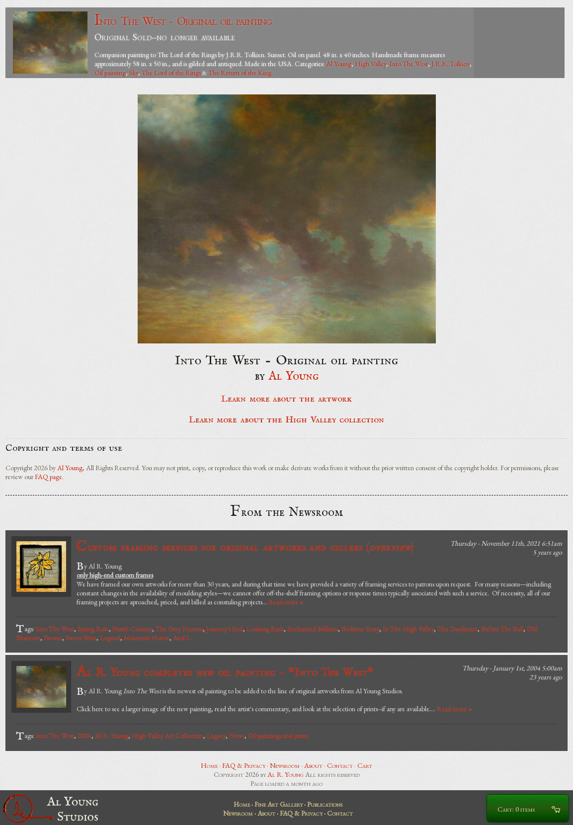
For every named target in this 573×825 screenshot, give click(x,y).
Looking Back (265, 628)
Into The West (409, 63)
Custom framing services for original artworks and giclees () (245, 547)
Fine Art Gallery (278, 804)
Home (209, 765)
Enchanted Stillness (312, 628)
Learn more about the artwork (286, 399)
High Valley (370, 63)
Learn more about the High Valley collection (286, 420)
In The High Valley (408, 628)
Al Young (338, 63)
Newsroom (285, 765)
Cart (364, 765)
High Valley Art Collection (167, 735)
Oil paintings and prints (278, 735)
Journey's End (224, 628)
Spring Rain (93, 628)
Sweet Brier (81, 637)
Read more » (286, 601)
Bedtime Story (360, 628)
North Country (132, 628)
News (237, 735)
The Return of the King (239, 72)
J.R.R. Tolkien (450, 63)
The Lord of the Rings (171, 72)
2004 (84, 735)
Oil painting (110, 72)
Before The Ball (502, 628)
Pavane (53, 637)
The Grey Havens (179, 628)
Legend (110, 637)
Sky (133, 72)
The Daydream (457, 628)
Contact (340, 765)
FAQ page (48, 476)
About (313, 765)
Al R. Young (111, 735)
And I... (183, 637)
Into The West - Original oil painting (183, 20)
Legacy (216, 735)
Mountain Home (146, 637)
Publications (324, 804)
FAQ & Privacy (243, 765)
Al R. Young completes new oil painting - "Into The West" (225, 672)
